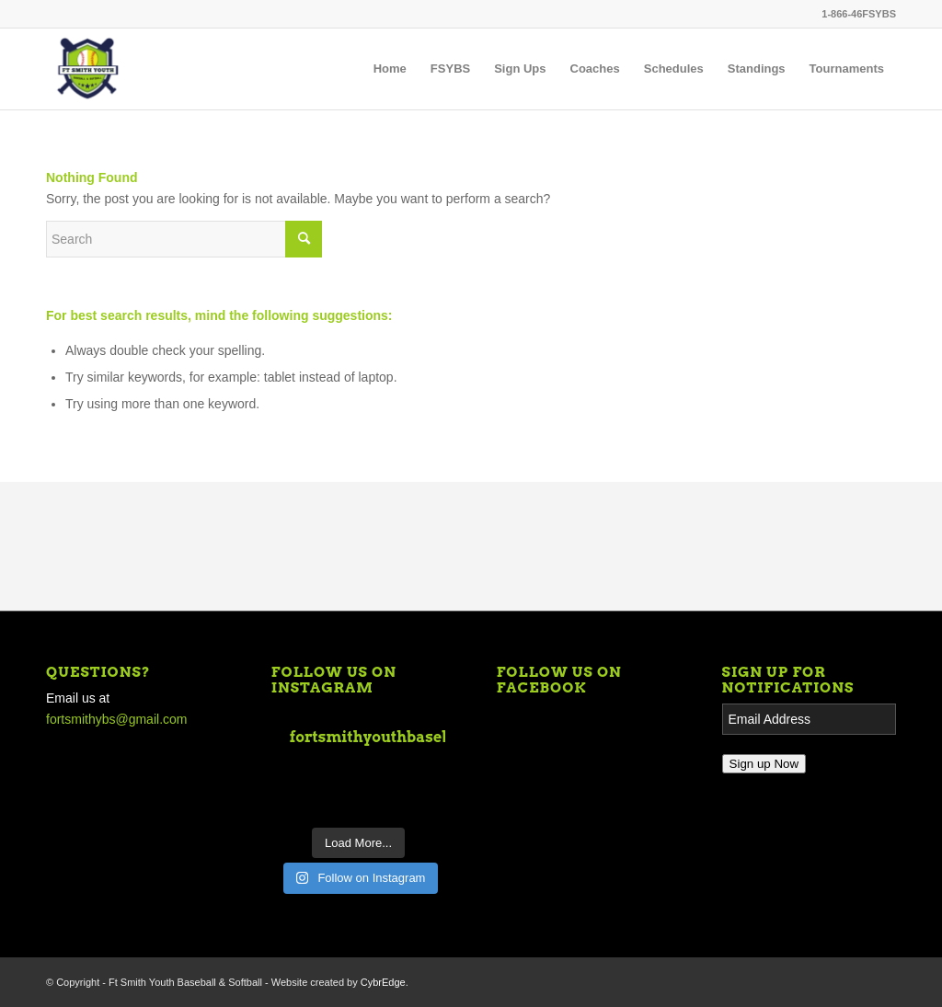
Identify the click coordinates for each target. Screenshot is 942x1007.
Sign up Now (764, 764)
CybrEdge (383, 982)
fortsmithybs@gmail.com (116, 719)
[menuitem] (390, 69)
